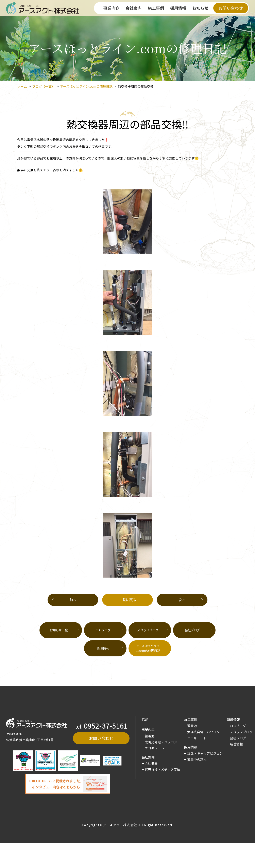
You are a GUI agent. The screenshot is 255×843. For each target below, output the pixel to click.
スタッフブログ (147, 629)
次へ (182, 599)
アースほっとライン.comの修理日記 (86, 86)
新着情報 (103, 648)
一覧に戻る (127, 599)
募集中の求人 (197, 759)
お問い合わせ (231, 8)
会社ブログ (192, 629)
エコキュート (154, 748)
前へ (72, 599)
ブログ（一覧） (43, 86)
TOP (145, 719)
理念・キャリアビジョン (205, 753)
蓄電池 (149, 735)
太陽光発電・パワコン (161, 741)
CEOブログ (103, 629)
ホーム (22, 86)
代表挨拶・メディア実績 (162, 769)
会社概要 (151, 763)
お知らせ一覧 (59, 629)
